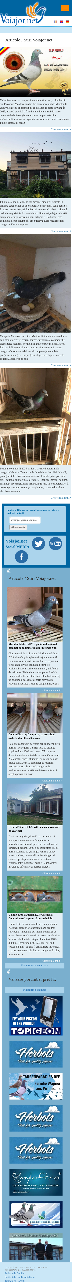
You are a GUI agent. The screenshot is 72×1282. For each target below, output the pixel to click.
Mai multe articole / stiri (34, 965)
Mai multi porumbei (34, 989)
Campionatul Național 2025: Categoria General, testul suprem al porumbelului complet (31, 918)
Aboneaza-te (18, 527)
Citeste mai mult (61, 129)
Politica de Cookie (14, 1273)
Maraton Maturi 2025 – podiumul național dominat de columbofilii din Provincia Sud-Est (33, 648)
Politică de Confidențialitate (19, 1277)
